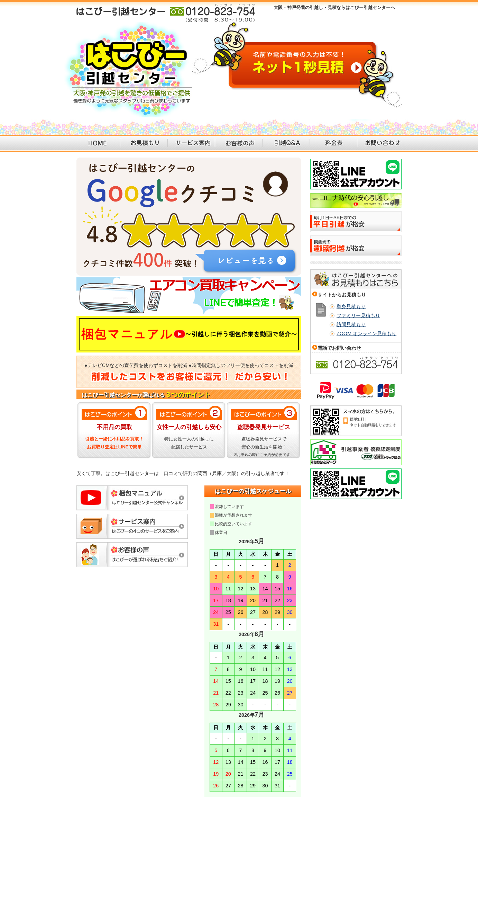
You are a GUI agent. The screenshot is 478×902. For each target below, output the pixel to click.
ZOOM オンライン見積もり (366, 333)
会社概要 (303, 823)
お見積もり (144, 143)
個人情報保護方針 (334, 823)
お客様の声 (239, 143)
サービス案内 (191, 143)
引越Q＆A (286, 143)
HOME (96, 143)
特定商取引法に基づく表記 (381, 823)
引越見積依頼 (122, 823)
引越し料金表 (213, 823)
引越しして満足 (245, 823)
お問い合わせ (381, 143)
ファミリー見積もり (358, 315)
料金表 (333, 143)
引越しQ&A (184, 823)
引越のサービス (154, 823)
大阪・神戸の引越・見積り (79, 823)
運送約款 (419, 823)
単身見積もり (351, 306)
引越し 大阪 (391, 852)
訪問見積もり (351, 324)
